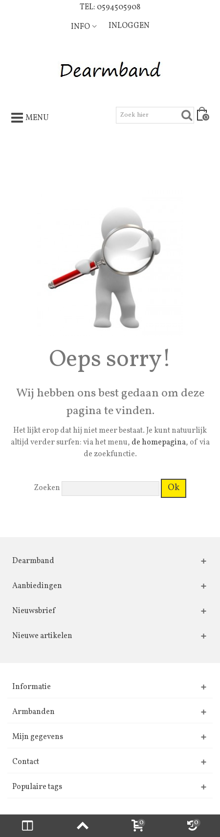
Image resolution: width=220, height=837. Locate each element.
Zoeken (47, 488)
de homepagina (159, 442)
